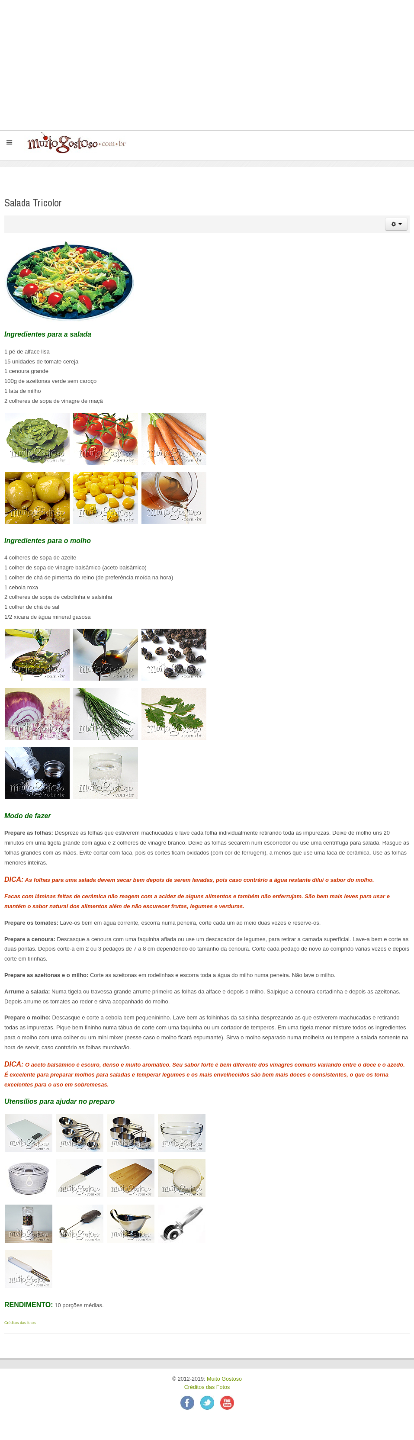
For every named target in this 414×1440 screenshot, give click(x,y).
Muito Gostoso (224, 1379)
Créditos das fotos (20, 1323)
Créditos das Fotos (207, 1387)
